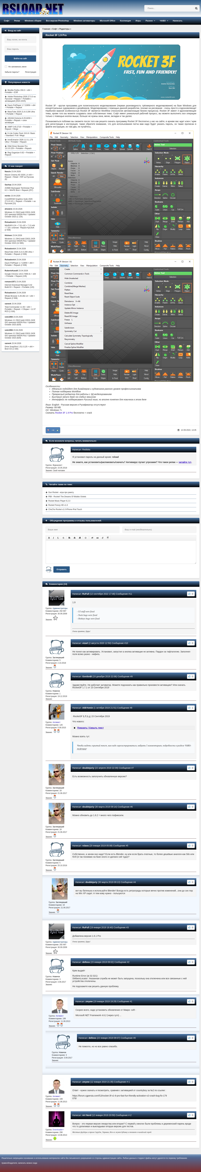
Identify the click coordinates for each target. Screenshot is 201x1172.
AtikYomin (87, 708)
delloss (86, 962)
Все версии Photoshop (57, 21)
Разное (149, 21)
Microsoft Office (107, 21)
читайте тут (185, 462)
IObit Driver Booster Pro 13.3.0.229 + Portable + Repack (18, 147)
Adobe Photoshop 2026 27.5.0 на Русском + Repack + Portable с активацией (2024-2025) (20, 99)
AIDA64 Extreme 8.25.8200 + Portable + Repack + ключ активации (18, 120)
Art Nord (86, 1115)
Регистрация (30, 72)
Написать (177, 21)
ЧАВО (163, 21)
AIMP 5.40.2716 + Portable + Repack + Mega (18, 128)
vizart (85, 643)
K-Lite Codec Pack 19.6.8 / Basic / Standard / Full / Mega (20, 134)
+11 (53, 430)
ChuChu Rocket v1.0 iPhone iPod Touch (65, 509)
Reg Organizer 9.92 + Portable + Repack (20, 154)
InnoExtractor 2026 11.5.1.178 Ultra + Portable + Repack (19, 141)
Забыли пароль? (12, 72)
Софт (6, 21)
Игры (138, 21)
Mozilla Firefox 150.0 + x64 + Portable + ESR (18, 91)
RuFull (85, 594)
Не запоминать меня (17, 67)
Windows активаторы (84, 21)
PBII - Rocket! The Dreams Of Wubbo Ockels (67, 497)
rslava (85, 845)
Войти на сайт (20, 58)
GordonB (87, 676)
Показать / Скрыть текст (90, 728)
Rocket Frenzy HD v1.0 (58, 505)
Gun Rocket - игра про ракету (61, 492)
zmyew (89, 1001)
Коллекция (125, 21)
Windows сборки (33, 21)
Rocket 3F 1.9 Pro (64, 412)
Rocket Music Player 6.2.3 (59, 501)
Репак (17, 21)
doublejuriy (88, 768)
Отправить (62, 569)
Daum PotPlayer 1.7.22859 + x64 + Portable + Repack (20, 106)
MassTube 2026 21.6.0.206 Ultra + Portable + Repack (20, 113)
